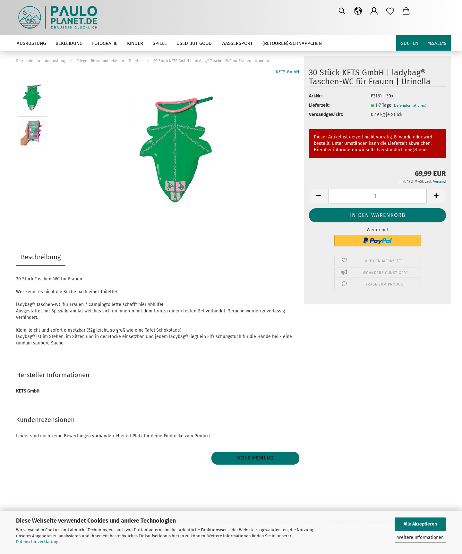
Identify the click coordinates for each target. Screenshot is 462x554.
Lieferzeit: (319, 105)
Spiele (160, 43)
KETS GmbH (287, 72)
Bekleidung (69, 43)
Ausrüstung (31, 43)
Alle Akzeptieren (420, 524)
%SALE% (437, 43)
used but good (194, 43)
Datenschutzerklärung (37, 541)
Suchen (409, 43)
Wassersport (237, 43)
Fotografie (104, 43)
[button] (358, 11)
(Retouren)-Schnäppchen (292, 43)
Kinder (135, 43)
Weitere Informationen (420, 537)
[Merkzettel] (390, 11)
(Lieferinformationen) (409, 105)
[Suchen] (342, 11)
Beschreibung (41, 257)
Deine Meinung (255, 458)
